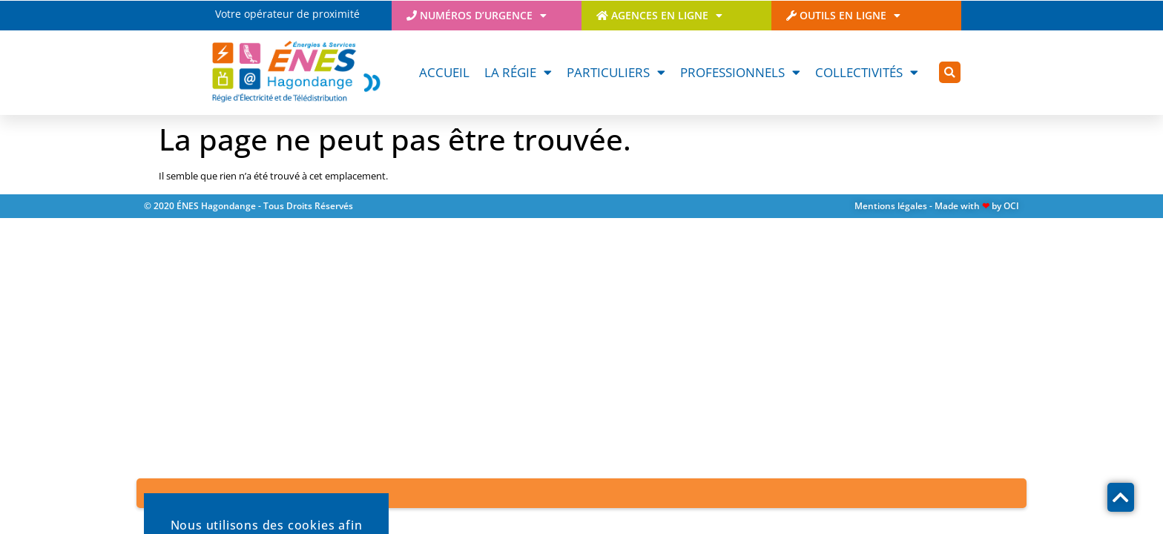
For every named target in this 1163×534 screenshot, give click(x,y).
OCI (1011, 206)
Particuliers (616, 72)
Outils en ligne (843, 15)
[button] (950, 72)
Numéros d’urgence (476, 15)
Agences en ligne (659, 15)
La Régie (518, 72)
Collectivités (866, 72)
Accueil (444, 72)
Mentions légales (890, 206)
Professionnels (740, 72)
